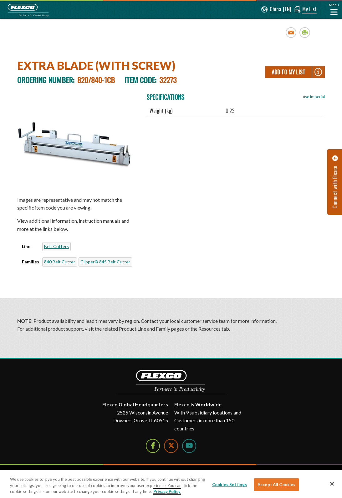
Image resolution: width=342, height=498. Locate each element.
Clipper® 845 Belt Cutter (105, 261)
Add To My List (288, 72)
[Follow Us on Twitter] (171, 446)
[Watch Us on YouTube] (189, 446)
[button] (271, 9)
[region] (171, 484)
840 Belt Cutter (59, 261)
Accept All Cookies (276, 484)
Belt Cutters (56, 246)
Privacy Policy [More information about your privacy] (167, 491)
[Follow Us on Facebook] (153, 446)
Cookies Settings (229, 484)
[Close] (332, 483)
